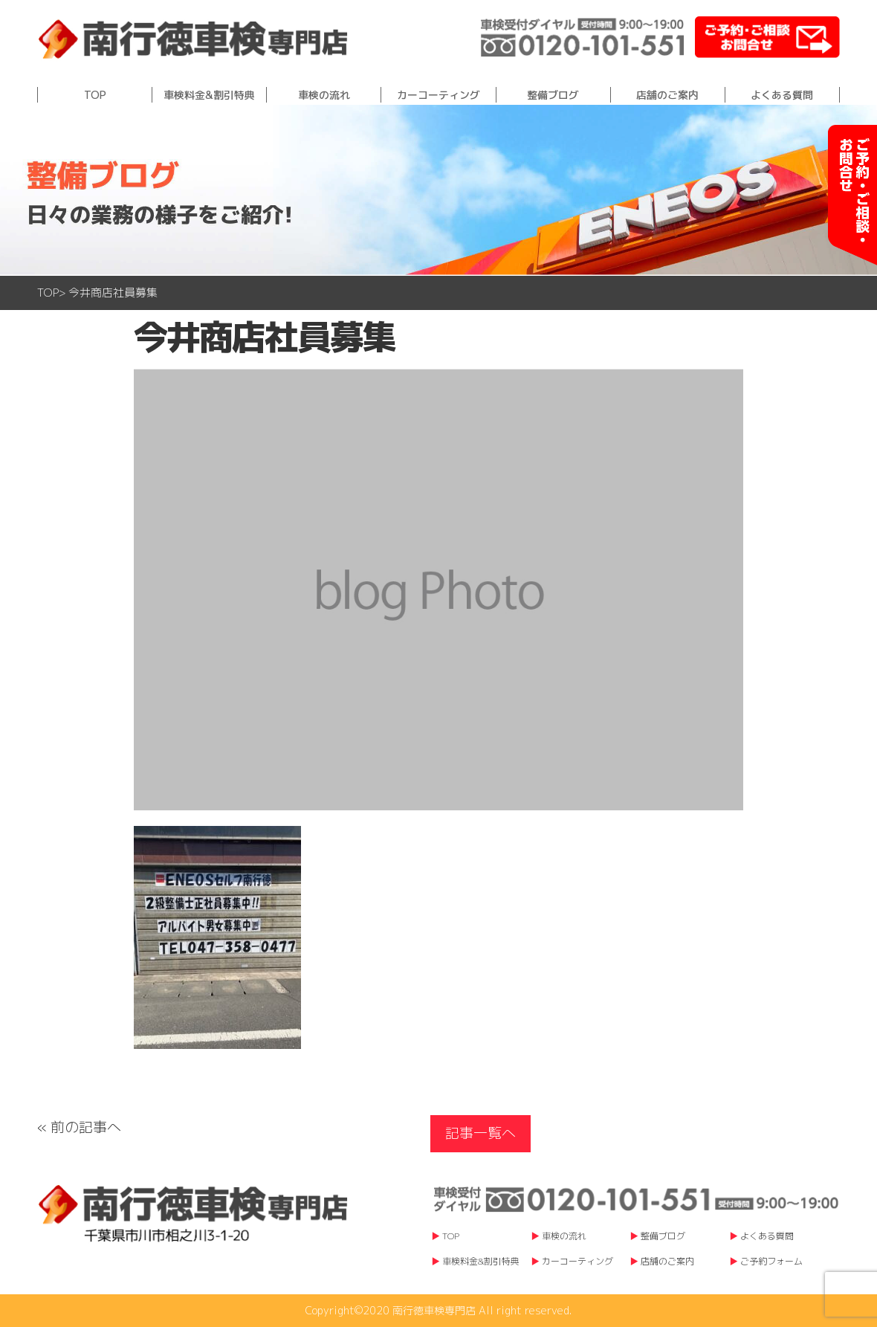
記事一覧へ (480, 1133)
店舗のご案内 (667, 95)
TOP (95, 95)
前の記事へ (86, 1127)
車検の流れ (324, 95)
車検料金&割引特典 (209, 95)
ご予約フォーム (771, 1261)
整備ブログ (553, 95)
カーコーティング (438, 95)
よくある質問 (782, 95)
